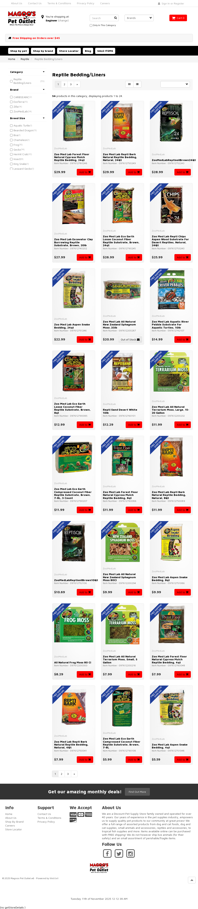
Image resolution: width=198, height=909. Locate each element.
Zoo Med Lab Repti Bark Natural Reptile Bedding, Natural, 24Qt (120, 157)
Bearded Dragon (23, 130)
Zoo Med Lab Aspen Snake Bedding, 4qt (170, 746)
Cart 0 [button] (178, 17)
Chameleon (20, 140)
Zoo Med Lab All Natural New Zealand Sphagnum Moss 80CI (119, 577)
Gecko (17, 149)
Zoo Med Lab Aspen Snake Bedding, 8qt (170, 578)
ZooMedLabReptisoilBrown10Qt (76, 580)
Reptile (25, 59)
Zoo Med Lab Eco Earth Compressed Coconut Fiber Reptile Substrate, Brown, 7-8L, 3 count (73, 493)
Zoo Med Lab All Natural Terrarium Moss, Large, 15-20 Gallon (170, 409)
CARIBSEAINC (21, 97)
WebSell (54, 878)
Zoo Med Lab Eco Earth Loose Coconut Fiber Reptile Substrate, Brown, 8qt (72, 408)
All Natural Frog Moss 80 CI (72, 662)
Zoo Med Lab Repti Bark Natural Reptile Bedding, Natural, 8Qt (169, 495)
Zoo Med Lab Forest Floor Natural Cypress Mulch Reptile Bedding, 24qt (71, 157)
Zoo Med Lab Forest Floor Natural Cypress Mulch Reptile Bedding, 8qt (120, 495)
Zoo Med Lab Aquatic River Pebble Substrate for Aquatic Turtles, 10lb (170, 324)
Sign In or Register (171, 3)
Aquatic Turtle (22, 125)
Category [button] (27, 71)
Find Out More (137, 791)
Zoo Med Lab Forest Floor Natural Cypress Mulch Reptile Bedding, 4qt (169, 659)
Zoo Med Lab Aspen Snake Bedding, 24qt (72, 326)
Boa (16, 135)
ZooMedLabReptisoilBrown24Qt (174, 160)
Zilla (16, 106)
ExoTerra (19, 101)
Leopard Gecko (23, 168)
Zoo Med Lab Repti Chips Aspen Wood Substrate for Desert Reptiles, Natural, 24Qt (170, 241)
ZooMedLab (21, 111)
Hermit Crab (21, 154)
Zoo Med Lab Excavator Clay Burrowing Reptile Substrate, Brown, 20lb (73, 242)
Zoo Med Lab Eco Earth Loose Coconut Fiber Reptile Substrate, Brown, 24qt (121, 241)
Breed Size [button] (27, 118)
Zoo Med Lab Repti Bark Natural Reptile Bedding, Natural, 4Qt (71, 744)
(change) (63, 20)
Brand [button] (27, 89)
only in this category (103, 25)
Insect (17, 159)
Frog (16, 144)
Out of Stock (130, 339)
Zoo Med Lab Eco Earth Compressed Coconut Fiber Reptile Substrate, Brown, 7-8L (121, 743)
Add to (85, 172)
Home (11, 59)
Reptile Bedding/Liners (22, 81)
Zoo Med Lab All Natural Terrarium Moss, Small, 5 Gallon (120, 659)
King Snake (20, 163)
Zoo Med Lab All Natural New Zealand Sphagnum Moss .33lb (119, 324)
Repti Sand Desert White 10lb (120, 411)
